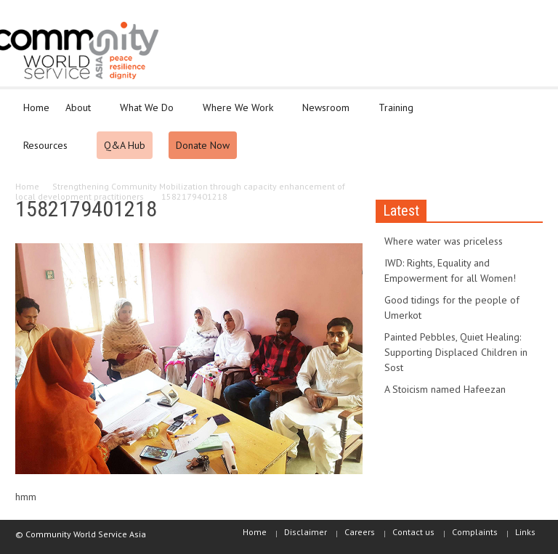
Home (36, 107)
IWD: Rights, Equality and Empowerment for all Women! (450, 270)
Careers (359, 531)
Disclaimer (305, 531)
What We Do (149, 114)
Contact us (413, 531)
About (80, 114)
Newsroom (328, 114)
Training (398, 114)
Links (525, 531)
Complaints (475, 531)
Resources (47, 152)
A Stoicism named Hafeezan (445, 389)
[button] (528, 106)
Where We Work (240, 114)
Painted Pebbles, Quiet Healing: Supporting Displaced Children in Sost (455, 352)
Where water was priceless (443, 241)
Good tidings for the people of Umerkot (451, 307)
